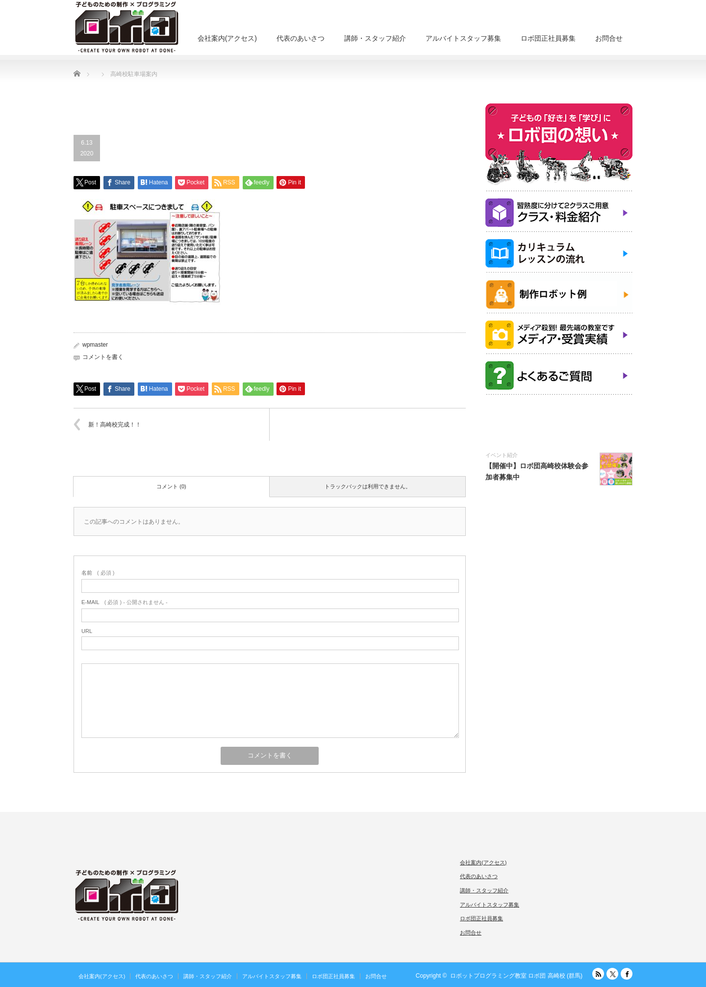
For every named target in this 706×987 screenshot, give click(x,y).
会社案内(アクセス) (227, 38)
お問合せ (609, 38)
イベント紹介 (501, 455)
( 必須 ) (97, 573)
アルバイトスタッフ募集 (463, 38)
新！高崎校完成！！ (114, 424)
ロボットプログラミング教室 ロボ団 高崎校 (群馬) (516, 975)
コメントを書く (103, 357)
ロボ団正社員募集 (548, 38)
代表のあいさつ (301, 38)
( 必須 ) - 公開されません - (124, 602)
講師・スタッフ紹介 (375, 38)
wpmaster (95, 344)
